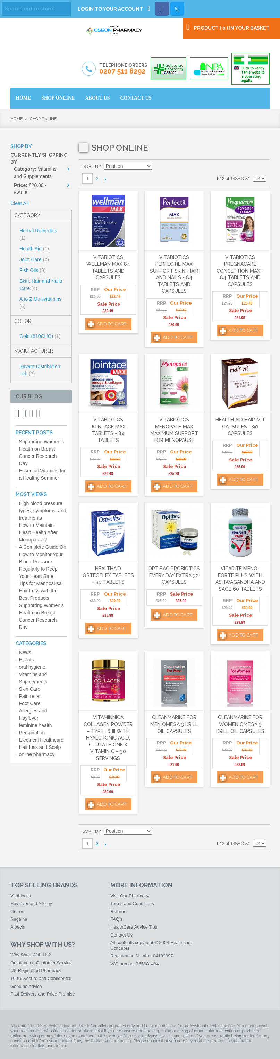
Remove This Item (68, 168)
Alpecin (17, 927)
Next (105, 179)
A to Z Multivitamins (40, 302)
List (261, 166)
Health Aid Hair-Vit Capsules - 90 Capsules (240, 426)
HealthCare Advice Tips (133, 927)
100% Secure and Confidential (40, 978)
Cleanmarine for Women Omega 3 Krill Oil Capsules (240, 724)
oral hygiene (32, 667)
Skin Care (29, 689)
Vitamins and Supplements (33, 678)
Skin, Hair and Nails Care (40, 284)
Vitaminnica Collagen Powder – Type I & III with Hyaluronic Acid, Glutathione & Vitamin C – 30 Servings (108, 738)
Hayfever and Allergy (31, 903)
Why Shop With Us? (30, 954)
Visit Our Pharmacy (129, 895)
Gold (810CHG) (39, 336)
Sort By (91, 166)
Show (242, 178)
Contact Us (121, 935)
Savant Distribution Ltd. (39, 370)
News (25, 652)
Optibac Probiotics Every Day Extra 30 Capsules (174, 575)
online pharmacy (37, 754)
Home (16, 118)
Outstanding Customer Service (41, 962)
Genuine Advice (26, 986)
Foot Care (30, 703)
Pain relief (30, 696)
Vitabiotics (20, 895)
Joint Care (34, 259)
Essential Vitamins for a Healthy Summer (42, 474)
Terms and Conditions (132, 903)
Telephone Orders (123, 69)
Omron (17, 911)
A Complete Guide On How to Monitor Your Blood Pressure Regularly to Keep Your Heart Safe (42, 561)
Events (26, 660)
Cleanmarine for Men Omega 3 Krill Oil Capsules (174, 724)
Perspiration (32, 732)
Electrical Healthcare (41, 740)
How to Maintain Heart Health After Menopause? (38, 532)
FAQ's (116, 919)
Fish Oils (32, 270)
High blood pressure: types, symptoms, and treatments (42, 511)
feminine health (35, 725)
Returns (118, 911)
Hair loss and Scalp (40, 747)
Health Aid (34, 248)
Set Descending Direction (158, 166)
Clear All (19, 203)
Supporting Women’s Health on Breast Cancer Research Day (41, 452)
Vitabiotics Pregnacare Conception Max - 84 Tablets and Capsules (240, 271)
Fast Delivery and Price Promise (42, 994)
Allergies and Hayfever (33, 714)
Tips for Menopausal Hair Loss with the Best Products (41, 591)
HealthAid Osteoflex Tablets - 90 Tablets (108, 575)
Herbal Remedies (38, 234)
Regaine (18, 919)
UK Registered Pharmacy (35, 970)
